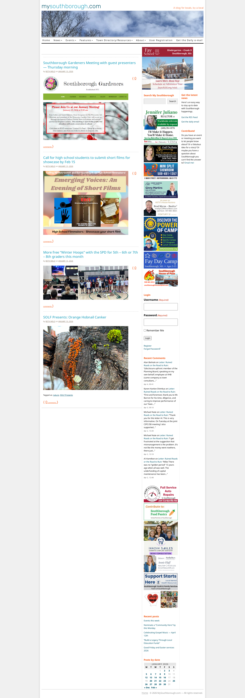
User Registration (161, 40)
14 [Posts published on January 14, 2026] (155, 677)
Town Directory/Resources (113, 40)
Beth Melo (50, 71)
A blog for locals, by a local (188, 7)
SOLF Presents (66, 395)
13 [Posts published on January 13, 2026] (151, 677)
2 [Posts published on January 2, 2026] (164, 670)
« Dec (147, 687)
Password (155, 315)
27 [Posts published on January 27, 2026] (151, 684)
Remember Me (155, 330)
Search (172, 101)
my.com (71, 6)
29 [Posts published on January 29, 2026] (160, 684)
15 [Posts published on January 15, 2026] (160, 677)
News (57, 40)
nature (56, 395)
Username (156, 300)
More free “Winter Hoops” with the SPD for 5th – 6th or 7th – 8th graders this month (90, 254)
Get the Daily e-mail (189, 40)
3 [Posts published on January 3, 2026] (169, 670)
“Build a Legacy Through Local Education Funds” (158, 642)
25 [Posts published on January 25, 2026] (174, 680)
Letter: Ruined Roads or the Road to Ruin (158, 364)
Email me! (189, 162)
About (140, 40)
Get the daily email (190, 121)
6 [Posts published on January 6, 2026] (151, 674)
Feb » (154, 687)
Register (148, 345)
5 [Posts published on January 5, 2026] (146, 674)
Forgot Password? (152, 348)
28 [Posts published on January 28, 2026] (155, 684)
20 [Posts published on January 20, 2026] (151, 680)
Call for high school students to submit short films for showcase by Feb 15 (86, 159)
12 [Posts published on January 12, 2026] (146, 677)
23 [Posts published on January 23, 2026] (165, 680)
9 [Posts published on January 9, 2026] (164, 674)
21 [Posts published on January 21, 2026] (155, 680)
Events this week (151, 620)
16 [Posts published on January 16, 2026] (165, 677)
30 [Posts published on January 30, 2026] (165, 684)
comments (51, 402)
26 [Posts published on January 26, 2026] (146, 684)
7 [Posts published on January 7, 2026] (155, 674)
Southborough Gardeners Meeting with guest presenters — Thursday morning (89, 65)
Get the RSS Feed (189, 117)
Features (85, 40)
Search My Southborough (159, 95)
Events (70, 40)
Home (46, 40)
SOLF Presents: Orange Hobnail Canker (74, 317)
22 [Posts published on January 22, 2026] (160, 680)
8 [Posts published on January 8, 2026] (160, 674)
